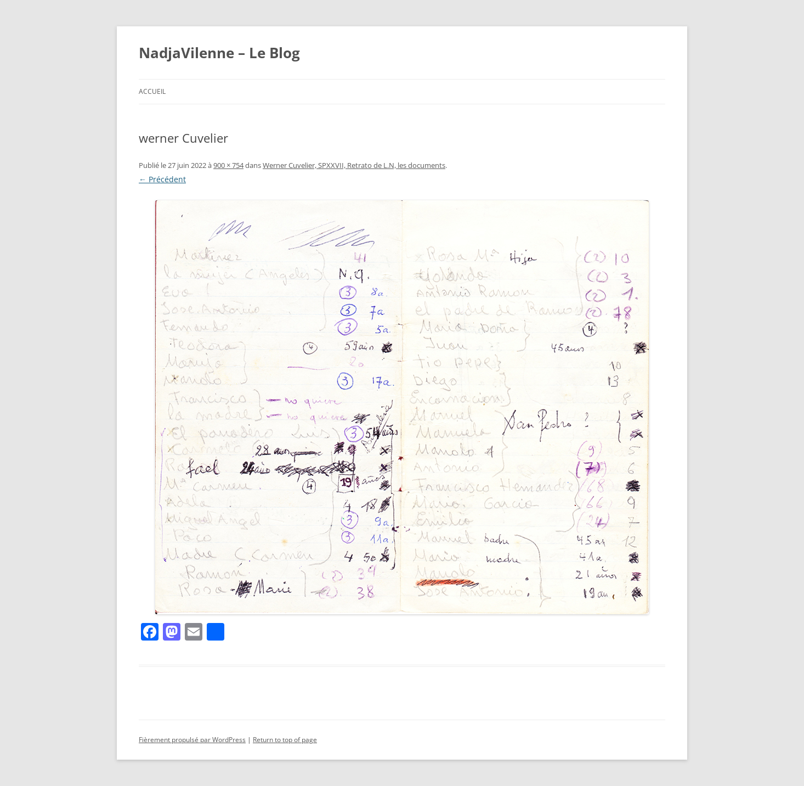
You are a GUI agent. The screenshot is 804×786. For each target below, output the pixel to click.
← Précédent (162, 179)
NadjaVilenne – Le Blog (219, 53)
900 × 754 (228, 165)
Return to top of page (285, 739)
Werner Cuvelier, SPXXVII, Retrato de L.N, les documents (354, 165)
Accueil (152, 91)
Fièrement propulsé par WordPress (192, 739)
